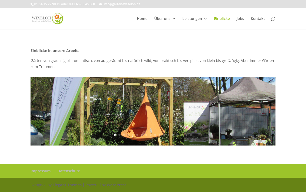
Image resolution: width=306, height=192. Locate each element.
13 (168, 135)
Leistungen (192, 19)
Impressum (41, 170)
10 (155, 135)
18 (191, 135)
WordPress (117, 184)
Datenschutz (68, 170)
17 (186, 135)
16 (182, 135)
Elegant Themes (67, 184)
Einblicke (222, 19)
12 (164, 135)
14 (173, 135)
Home (142, 19)
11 (159, 135)
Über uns (162, 19)
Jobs (240, 19)
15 (177, 135)
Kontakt (258, 19)
